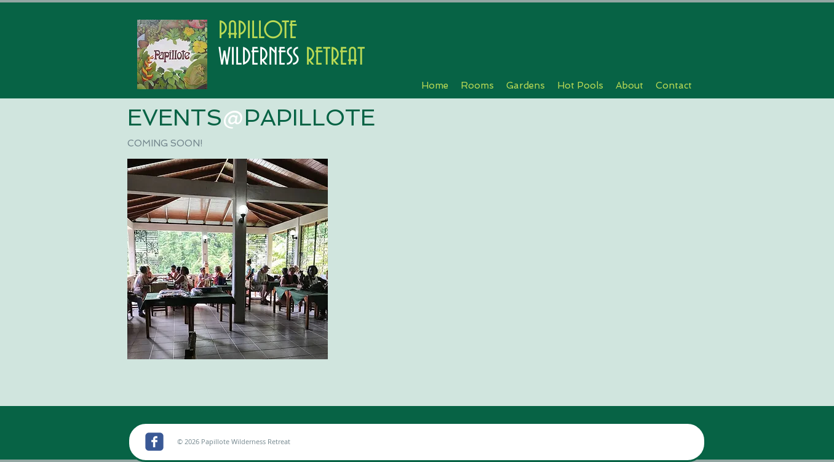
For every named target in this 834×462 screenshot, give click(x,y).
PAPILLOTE (257, 31)
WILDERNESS (259, 57)
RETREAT (332, 57)
